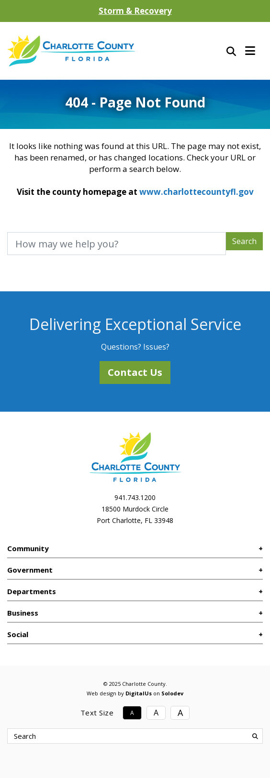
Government (30, 570)
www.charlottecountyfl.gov (196, 191)
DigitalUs (138, 693)
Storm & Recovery (135, 10)
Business (22, 613)
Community (28, 548)
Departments (31, 591)
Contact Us (135, 372)
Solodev (172, 693)
